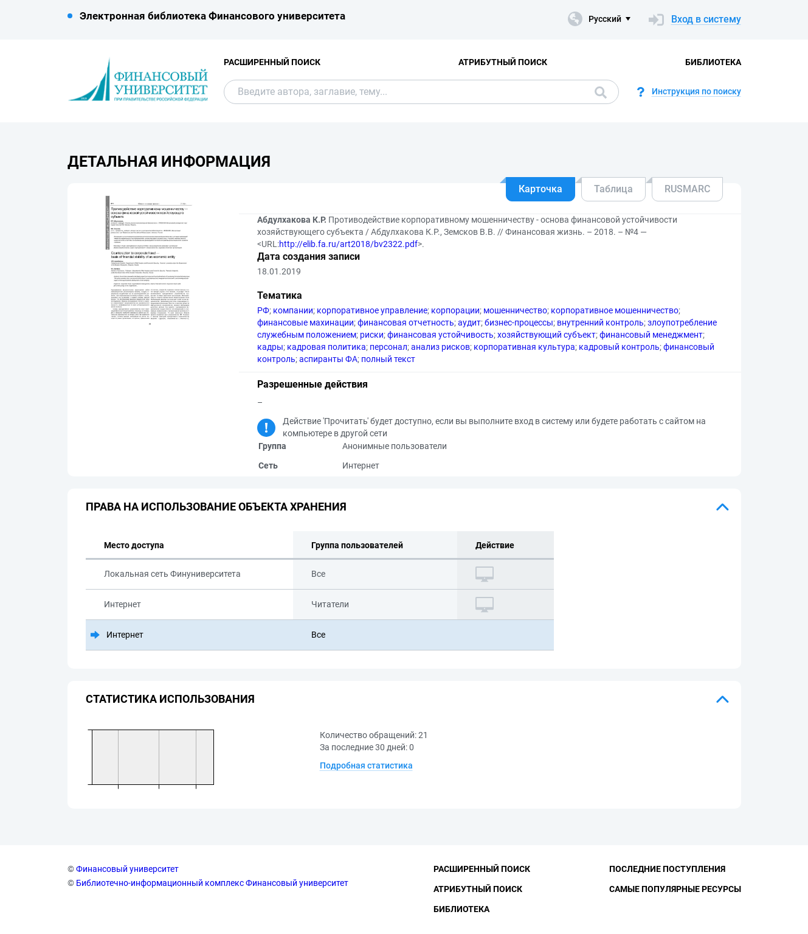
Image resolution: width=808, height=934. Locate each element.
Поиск (601, 92)
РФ (263, 310)
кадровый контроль (619, 347)
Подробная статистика (366, 765)
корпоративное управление (372, 310)
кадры (270, 347)
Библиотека (713, 62)
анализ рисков (440, 347)
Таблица (613, 189)
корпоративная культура (524, 347)
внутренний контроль (600, 322)
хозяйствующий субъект (546, 335)
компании (293, 310)
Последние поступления (667, 869)
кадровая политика (326, 347)
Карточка (540, 189)
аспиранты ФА (328, 359)
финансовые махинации (305, 322)
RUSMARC (687, 189)
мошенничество (515, 310)
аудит (469, 322)
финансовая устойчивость (440, 335)
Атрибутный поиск (502, 62)
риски (372, 335)
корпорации (455, 310)
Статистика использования (170, 698)
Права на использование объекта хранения (216, 506)
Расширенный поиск (272, 62)
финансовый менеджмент (651, 335)
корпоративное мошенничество (615, 310)
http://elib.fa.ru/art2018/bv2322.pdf (348, 244)
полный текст (388, 359)
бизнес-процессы (519, 322)
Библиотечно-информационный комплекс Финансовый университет (212, 883)
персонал (388, 347)
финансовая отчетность (405, 322)
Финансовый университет (127, 869)
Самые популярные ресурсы (675, 889)
